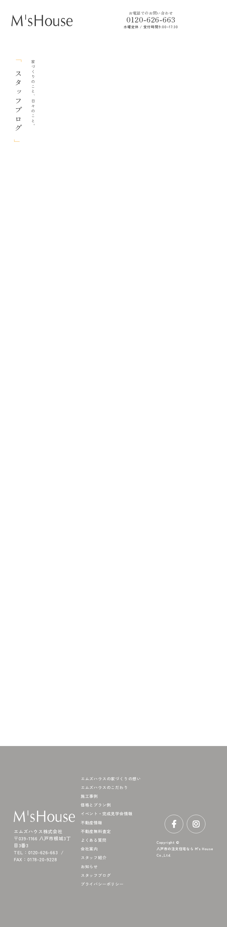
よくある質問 (94, 840)
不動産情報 (91, 822)
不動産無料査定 (96, 831)
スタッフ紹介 (94, 857)
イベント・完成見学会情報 (107, 813)
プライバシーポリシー (102, 884)
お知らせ (89, 866)
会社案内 (89, 849)
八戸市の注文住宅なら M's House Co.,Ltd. (184, 851)
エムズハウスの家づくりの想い (111, 779)
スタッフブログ (96, 875)
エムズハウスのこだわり (104, 787)
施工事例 (89, 796)
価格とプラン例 (96, 805)
